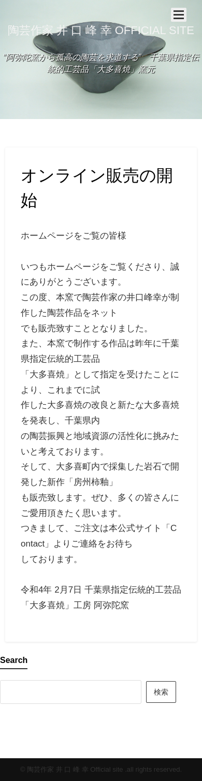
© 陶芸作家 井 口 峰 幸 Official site (71, 769)
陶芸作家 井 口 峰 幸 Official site (101, 30)
